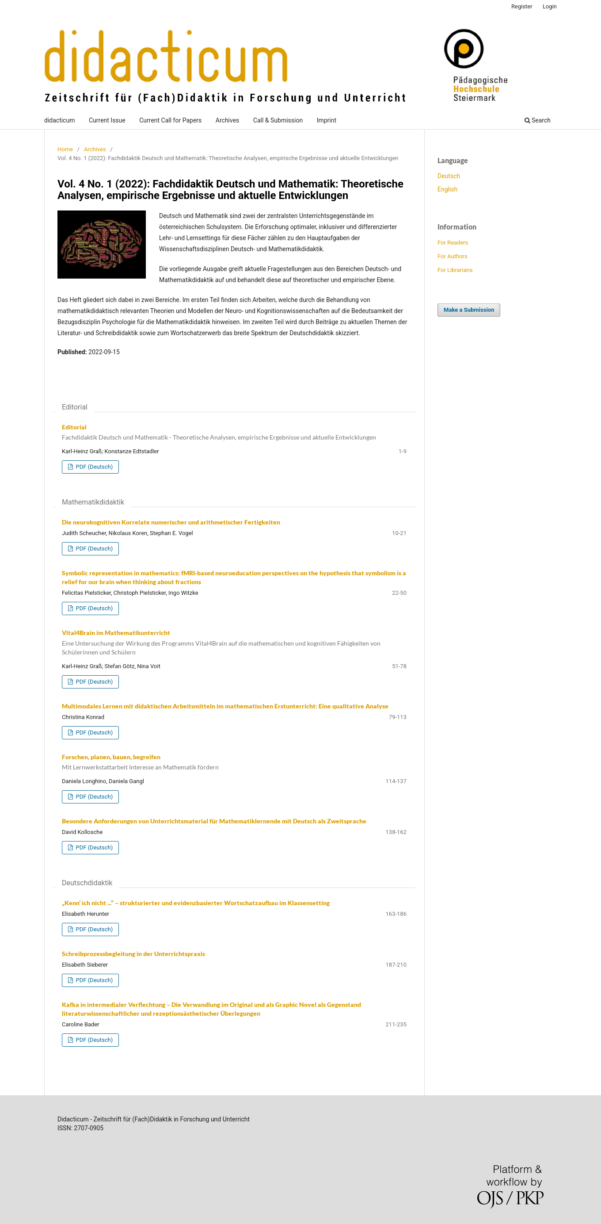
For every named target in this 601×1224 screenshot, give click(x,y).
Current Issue (107, 120)
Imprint (326, 120)
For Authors (452, 256)
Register (522, 6)
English (447, 189)
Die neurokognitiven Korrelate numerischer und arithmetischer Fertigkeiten (171, 522)
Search (538, 120)
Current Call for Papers (170, 120)
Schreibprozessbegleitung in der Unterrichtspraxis (133, 953)
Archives (228, 120)
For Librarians (454, 270)
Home (65, 149)
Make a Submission (469, 309)
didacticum (59, 120)
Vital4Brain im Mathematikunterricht (234, 643)
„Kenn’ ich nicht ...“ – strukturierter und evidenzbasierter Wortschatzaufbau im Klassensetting (196, 903)
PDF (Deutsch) (93, 466)
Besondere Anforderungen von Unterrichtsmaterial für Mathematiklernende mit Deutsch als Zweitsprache (214, 821)
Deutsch (448, 176)
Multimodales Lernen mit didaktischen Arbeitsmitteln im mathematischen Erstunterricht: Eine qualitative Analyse (225, 706)
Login (550, 6)
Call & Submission (278, 120)
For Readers (452, 242)
